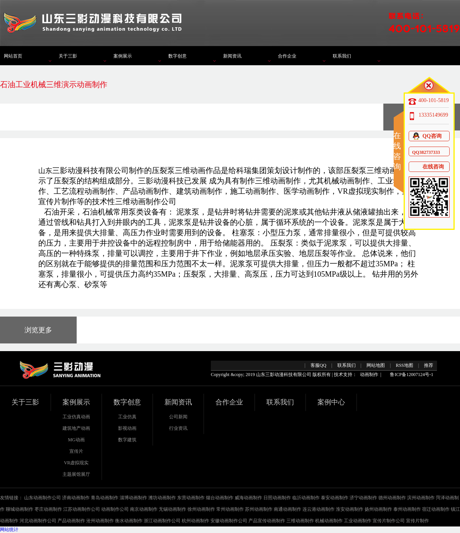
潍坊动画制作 (162, 497)
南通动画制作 (287, 509)
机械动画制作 (329, 520)
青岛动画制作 (104, 497)
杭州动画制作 (195, 520)
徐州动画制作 (201, 509)
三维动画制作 (300, 520)
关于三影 (68, 56)
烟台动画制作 (219, 497)
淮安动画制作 (349, 509)
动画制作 (369, 374)
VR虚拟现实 (76, 462)
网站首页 (13, 56)
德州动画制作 (392, 497)
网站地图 (375, 365)
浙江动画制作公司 (162, 520)
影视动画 (127, 428)
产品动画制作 (71, 520)
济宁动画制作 (363, 497)
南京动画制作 (144, 509)
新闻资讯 (232, 56)
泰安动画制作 (334, 497)
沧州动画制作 (100, 520)
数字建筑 (127, 439)
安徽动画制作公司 (228, 520)
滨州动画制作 (421, 497)
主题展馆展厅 (76, 474)
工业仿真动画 (76, 416)
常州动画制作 (230, 509)
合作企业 (287, 56)
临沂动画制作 (306, 497)
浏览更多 (38, 330)
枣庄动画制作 (48, 509)
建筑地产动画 (76, 428)
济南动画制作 (76, 497)
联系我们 (342, 56)
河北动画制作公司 (38, 520)
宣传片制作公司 (389, 520)
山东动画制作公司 (42, 497)
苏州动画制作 (259, 509)
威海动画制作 (248, 497)
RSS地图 (404, 365)
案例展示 (122, 56)
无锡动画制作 (172, 509)
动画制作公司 (115, 509)
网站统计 (9, 529)
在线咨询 (428, 167)
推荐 (428, 365)
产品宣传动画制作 (266, 520)
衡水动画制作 (129, 520)
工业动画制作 (357, 520)
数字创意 (177, 56)
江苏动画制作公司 (81, 509)
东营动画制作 (191, 497)
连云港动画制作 (318, 509)
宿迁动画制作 (436, 509)
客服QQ (318, 365)
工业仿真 (127, 416)
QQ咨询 (427, 136)
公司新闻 (178, 416)
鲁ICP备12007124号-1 (411, 374)
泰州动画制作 (407, 509)
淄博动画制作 (133, 497)
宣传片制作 (417, 520)
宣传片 (76, 451)
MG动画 (76, 439)
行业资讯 (178, 428)
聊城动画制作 (19, 509)
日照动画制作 (277, 497)
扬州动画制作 (378, 509)
